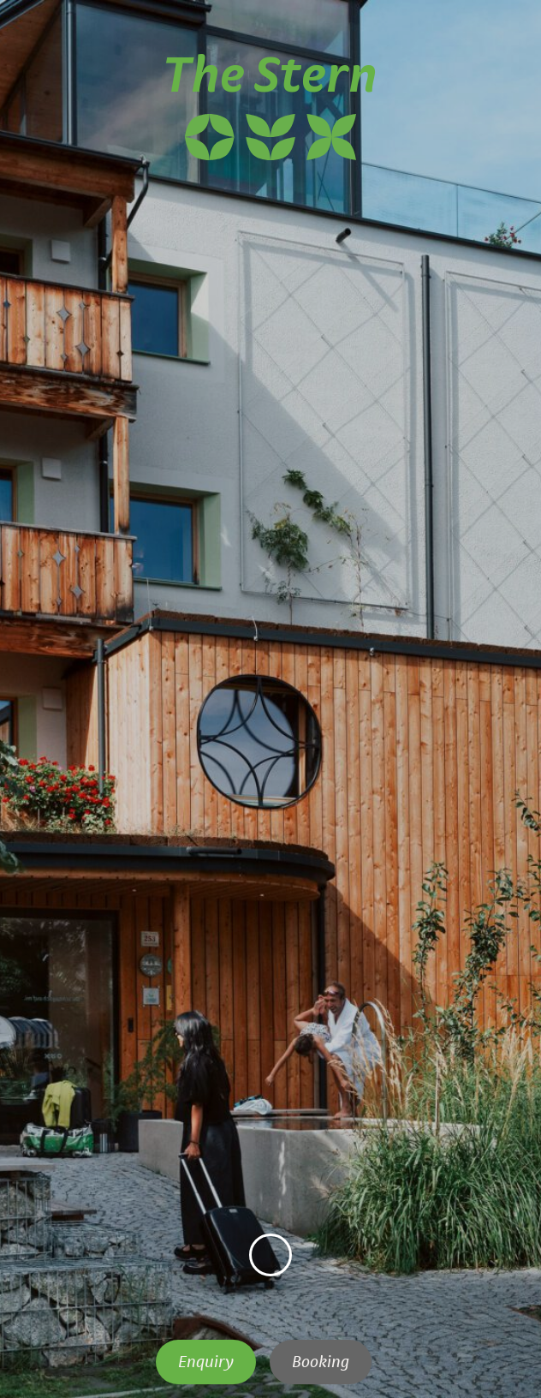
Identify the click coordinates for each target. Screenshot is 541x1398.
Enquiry (206, 1362)
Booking (320, 1362)
